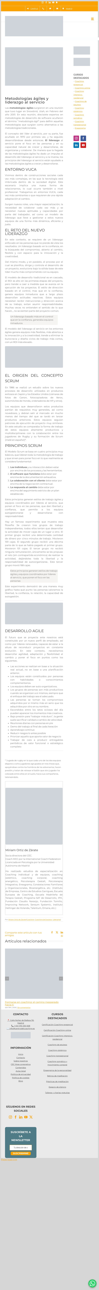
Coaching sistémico (57, 1050)
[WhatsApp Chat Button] (92, 1283)
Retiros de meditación (57, 1076)
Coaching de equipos (57, 1044)
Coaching (30, 919)
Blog (20, 1081)
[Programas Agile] (34, 347)
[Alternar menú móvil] (92, 18)
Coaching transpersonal (57, 1056)
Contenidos (20, 1067)
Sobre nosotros (21, 1061)
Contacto (20, 1057)
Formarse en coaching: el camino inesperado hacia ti (31, 1003)
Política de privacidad (21, 1074)
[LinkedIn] (76, 145)
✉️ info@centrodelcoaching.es (21, 1028)
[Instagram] (76, 138)
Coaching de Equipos (43, 919)
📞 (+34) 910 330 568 (20, 1026)
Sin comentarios (23, 1007)
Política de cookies (20, 1078)
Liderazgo (56, 919)
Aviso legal (21, 1071)
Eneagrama (80, 128)
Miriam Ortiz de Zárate (17, 919)
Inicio (20, 1054)
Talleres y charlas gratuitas (57, 1092)
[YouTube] (83, 145)
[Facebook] (83, 138)
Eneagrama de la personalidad (57, 1070)
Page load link (9, 1159)
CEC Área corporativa (20, 1064)
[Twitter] (31, 1117)
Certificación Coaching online (57, 1030)
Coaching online (82, 88)
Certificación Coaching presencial (57, 1024)
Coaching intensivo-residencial (79, 94)
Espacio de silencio (57, 1087)
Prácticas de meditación (57, 1081)
